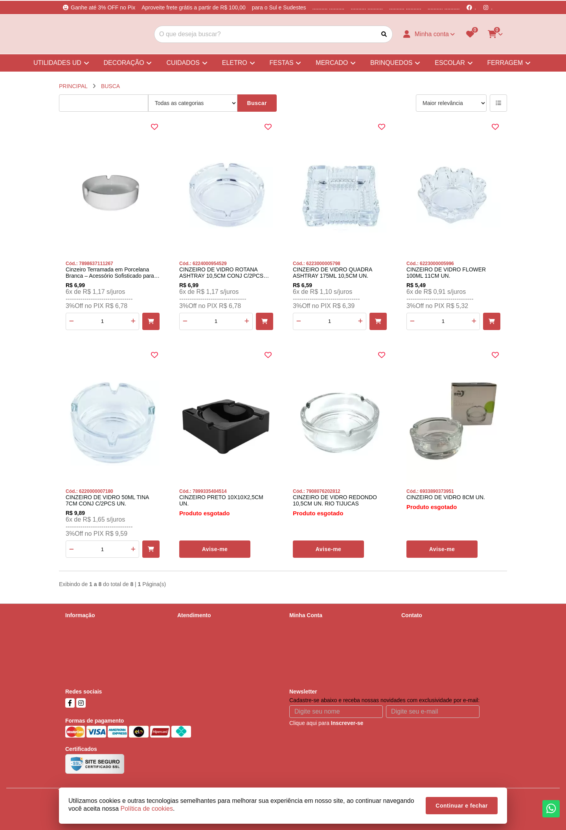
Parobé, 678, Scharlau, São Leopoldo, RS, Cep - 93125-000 (451, 666)
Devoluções (191, 646)
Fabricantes (191, 656)
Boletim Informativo (312, 646)
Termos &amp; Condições (96, 656)
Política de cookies (88, 666)
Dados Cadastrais (311, 625)
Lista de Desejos (309, 656)
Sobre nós (77, 625)
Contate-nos (192, 625)
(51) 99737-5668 (432, 639)
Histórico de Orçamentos (319, 636)
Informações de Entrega (94, 636)
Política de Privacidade (93, 646)
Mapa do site (193, 636)
